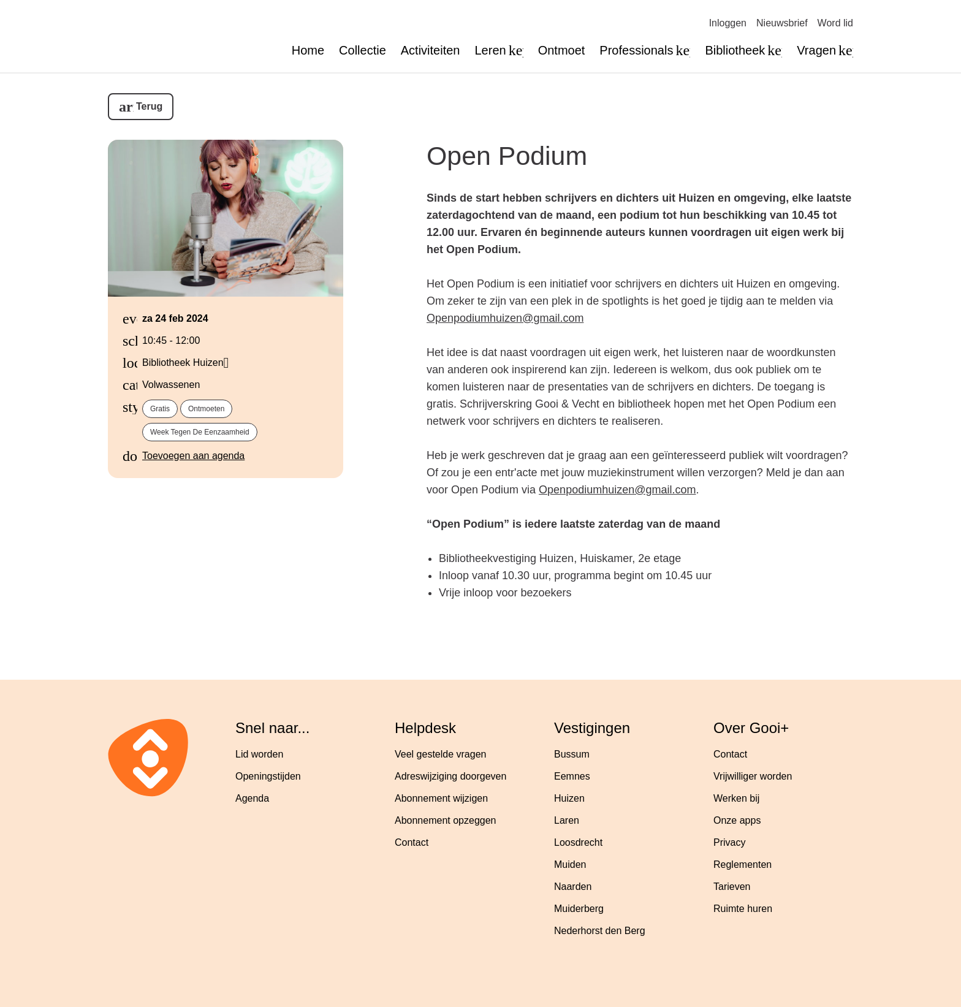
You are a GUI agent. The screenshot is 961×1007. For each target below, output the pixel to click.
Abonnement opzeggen (445, 820)
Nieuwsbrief (782, 23)
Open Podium (507, 155)
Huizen (569, 798)
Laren (566, 820)
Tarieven (731, 886)
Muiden (570, 864)
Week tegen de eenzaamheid (199, 432)
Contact (411, 842)
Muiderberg (579, 908)
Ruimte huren (742, 908)
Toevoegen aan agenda (193, 455)
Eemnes (572, 776)
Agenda (252, 798)
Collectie (362, 50)
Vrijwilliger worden (752, 776)
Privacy (729, 842)
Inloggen (727, 23)
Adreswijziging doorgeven (450, 776)
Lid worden (259, 754)
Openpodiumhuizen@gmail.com (505, 318)
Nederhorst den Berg (599, 930)
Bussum (572, 754)
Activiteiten (430, 50)
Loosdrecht (578, 842)
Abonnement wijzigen (441, 798)
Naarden (572, 886)
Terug (149, 106)
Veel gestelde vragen (440, 754)
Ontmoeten (206, 409)
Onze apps (737, 820)
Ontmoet (561, 50)
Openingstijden (268, 776)
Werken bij (736, 798)
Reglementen (742, 864)
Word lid (835, 23)
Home (308, 50)
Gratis (160, 409)
